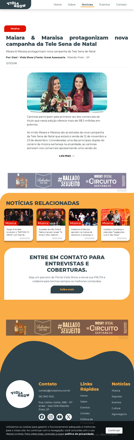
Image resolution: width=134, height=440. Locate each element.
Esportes (117, 396)
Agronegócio (119, 414)
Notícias (87, 4)
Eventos (104, 4)
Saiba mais (67, 289)
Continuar (114, 430)
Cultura (116, 408)
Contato (121, 4)
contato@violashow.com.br (54, 390)
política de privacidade (79, 434)
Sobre (72, 4)
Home (58, 4)
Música (116, 390)
